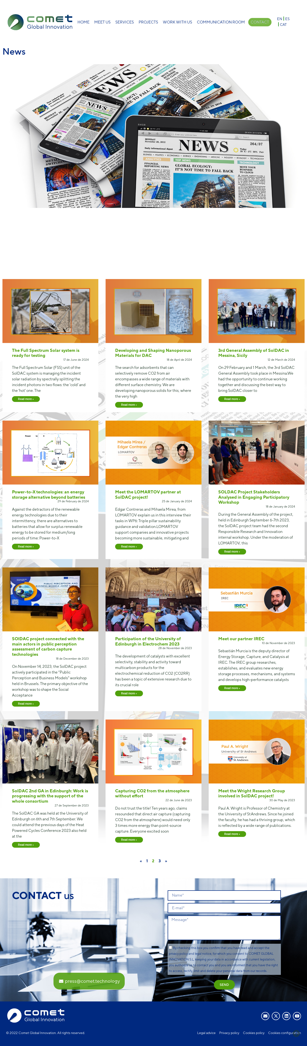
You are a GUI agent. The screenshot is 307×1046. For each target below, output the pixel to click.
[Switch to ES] (287, 19)
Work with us (177, 22)
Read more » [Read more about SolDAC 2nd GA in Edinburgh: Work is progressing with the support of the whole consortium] (26, 844)
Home (83, 22)
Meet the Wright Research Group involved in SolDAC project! (251, 793)
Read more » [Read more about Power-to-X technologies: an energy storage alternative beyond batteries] (26, 546)
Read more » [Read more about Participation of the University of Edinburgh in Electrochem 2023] (129, 693)
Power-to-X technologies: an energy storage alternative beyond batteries (48, 494)
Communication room (221, 22)
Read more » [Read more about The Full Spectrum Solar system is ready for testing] (26, 399)
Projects (148, 22)
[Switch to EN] (279, 19)
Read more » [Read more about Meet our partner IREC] (232, 688)
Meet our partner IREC (241, 638)
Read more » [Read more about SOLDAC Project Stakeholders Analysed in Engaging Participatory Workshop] (232, 551)
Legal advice (206, 1033)
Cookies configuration (284, 1033)
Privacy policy (229, 1033)
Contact (260, 22)
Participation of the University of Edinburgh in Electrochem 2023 (148, 641)
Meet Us (102, 22)
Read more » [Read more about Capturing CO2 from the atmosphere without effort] (129, 839)
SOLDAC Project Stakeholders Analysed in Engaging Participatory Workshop (253, 497)
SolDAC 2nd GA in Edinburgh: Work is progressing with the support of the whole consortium (50, 796)
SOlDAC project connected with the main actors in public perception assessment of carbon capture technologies (48, 646)
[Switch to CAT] (283, 24)
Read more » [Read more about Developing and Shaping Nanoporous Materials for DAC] (129, 404)
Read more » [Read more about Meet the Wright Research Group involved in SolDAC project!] (232, 834)
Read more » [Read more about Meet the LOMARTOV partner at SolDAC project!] (129, 546)
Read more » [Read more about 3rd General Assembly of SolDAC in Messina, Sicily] (232, 399)
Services (124, 22)
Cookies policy (254, 1033)
